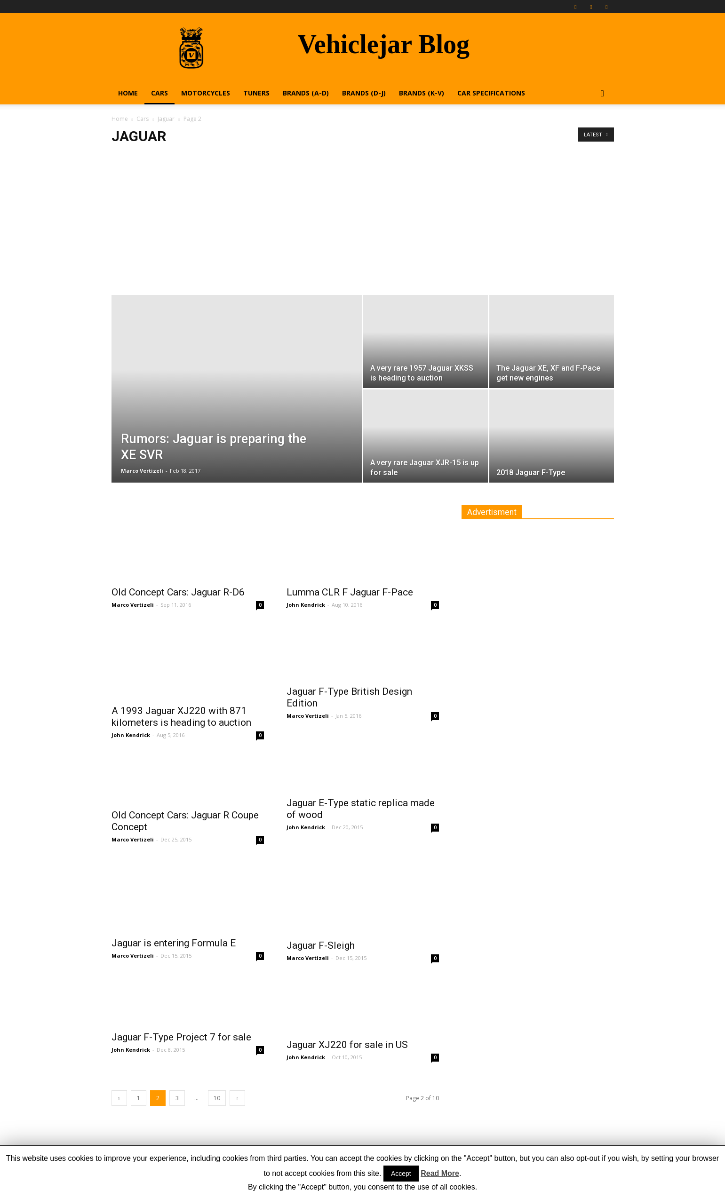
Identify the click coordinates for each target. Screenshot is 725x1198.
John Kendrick (306, 604)
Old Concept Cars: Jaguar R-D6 (178, 592)
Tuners (256, 92)
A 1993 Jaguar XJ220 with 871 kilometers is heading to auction (181, 716)
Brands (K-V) (421, 92)
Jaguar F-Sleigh (321, 945)
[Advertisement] (362, 224)
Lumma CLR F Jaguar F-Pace (350, 592)
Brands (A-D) (306, 92)
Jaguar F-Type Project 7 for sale (181, 1037)
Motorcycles (205, 92)
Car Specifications (491, 92)
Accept (401, 1173)
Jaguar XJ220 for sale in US (347, 1044)
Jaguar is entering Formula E (174, 943)
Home (128, 92)
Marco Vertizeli (142, 470)
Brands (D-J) (364, 92)
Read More (440, 1173)
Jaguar (166, 119)
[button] (602, 93)
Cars (159, 92)
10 (217, 1098)
